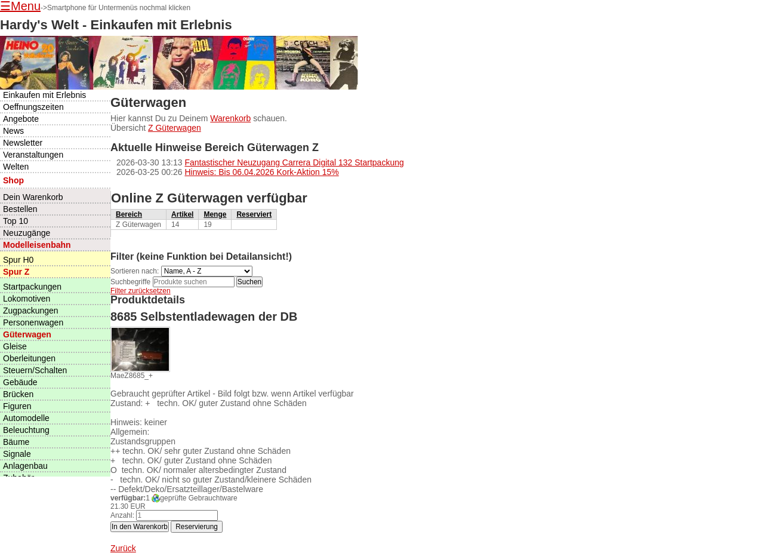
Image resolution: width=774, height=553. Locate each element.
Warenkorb (230, 118)
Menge (214, 214)
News (13, 131)
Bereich (129, 214)
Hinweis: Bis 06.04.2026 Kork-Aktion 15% (261, 172)
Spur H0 (18, 260)
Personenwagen (33, 322)
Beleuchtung (26, 430)
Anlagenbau (25, 466)
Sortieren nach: (134, 271)
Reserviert (254, 214)
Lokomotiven (26, 298)
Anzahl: (122, 515)
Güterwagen (27, 334)
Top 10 (15, 221)
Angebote (21, 119)
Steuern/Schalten (35, 370)
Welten (16, 166)
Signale (17, 454)
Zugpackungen (30, 310)
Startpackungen (32, 286)
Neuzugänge (26, 233)
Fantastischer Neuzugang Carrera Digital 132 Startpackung (293, 162)
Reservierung (196, 527)
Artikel (182, 214)
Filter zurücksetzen (140, 291)
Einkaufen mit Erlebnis (44, 95)
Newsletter (22, 143)
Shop (13, 180)
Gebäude (20, 382)
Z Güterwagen (174, 128)
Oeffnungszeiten (33, 107)
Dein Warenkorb (33, 197)
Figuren (17, 406)
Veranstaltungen (33, 154)
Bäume (16, 442)
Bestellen (20, 209)
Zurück (123, 548)
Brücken (18, 394)
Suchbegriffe (130, 282)
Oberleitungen (29, 358)
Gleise (15, 346)
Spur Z (16, 271)
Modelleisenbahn (37, 245)
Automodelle (26, 418)
